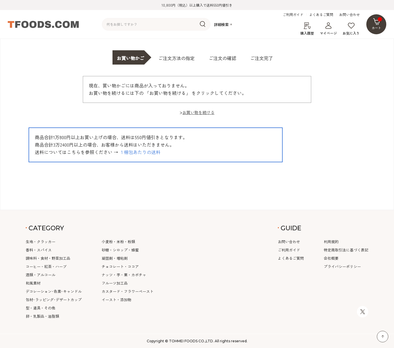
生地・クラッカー (40, 241)
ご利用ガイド (293, 14)
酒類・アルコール (40, 274)
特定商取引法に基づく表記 (346, 250)
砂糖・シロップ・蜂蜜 (120, 250)
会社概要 (331, 258)
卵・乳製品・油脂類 (42, 316)
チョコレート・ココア (120, 266)
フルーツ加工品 (115, 283)
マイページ (328, 28)
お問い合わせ (349, 14)
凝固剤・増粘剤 (115, 258)
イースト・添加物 (116, 299)
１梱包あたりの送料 (139, 152)
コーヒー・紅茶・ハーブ (46, 266)
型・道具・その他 (40, 308)
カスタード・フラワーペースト (128, 291)
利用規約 (331, 241)
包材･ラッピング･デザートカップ (54, 299)
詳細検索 (221, 24)
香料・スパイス (39, 250)
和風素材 (33, 283)
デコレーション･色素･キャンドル (54, 291)
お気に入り (351, 28)
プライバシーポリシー (342, 266)
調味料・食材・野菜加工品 (48, 258)
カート (377, 23)
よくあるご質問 (321, 14)
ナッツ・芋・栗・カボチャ (124, 274)
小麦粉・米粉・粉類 (118, 241)
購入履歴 (307, 28)
